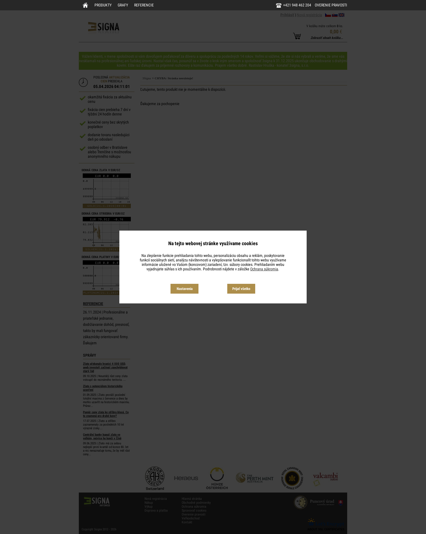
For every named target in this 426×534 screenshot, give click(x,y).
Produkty (103, 5)
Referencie (144, 5)
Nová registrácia (309, 15)
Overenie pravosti (331, 5)
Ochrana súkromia (264, 269)
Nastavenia (185, 289)
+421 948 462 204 (297, 5)
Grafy (123, 5)
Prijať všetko (241, 289)
